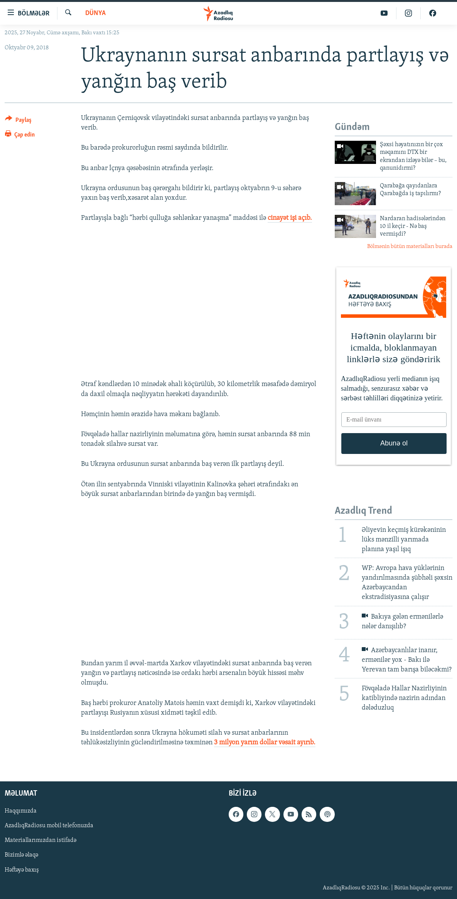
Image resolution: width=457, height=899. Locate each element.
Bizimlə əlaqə (21, 855)
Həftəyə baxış (22, 870)
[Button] (18, 121)
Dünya (95, 13)
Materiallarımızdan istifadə (40, 841)
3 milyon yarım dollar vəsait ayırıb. (264, 742)
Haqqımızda (21, 811)
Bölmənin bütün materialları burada (409, 247)
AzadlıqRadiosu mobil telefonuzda (49, 826)
